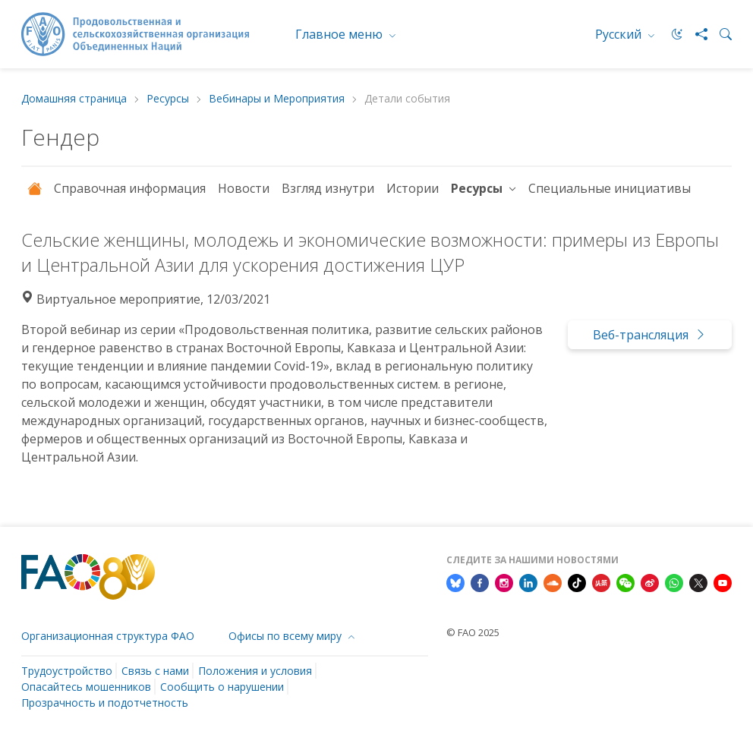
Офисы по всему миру (286, 636)
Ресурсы (168, 99)
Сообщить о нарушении (222, 686)
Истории (412, 188)
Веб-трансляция (650, 335)
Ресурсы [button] (478, 188)
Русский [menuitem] (619, 34)
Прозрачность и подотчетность (104, 702)
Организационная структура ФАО (107, 636)
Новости (243, 188)
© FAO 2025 (472, 632)
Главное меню (340, 34)
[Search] (719, 34)
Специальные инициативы (609, 188)
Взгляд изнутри (328, 188)
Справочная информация (130, 188)
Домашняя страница (74, 99)
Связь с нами (155, 670)
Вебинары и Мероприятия (277, 99)
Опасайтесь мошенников (86, 686)
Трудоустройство (66, 670)
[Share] (695, 34)
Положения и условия (255, 670)
